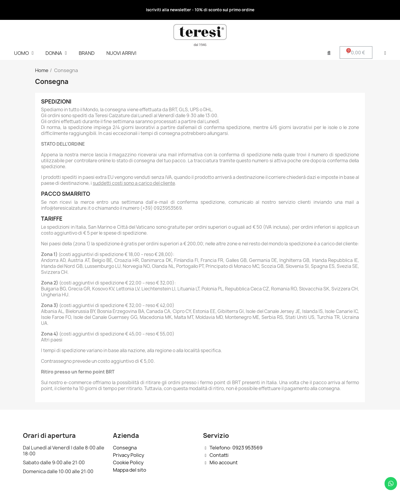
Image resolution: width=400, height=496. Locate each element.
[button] (329, 53)
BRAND (87, 53)
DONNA (56, 53)
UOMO (24, 53)
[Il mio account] (385, 53)
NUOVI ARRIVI (121, 53)
